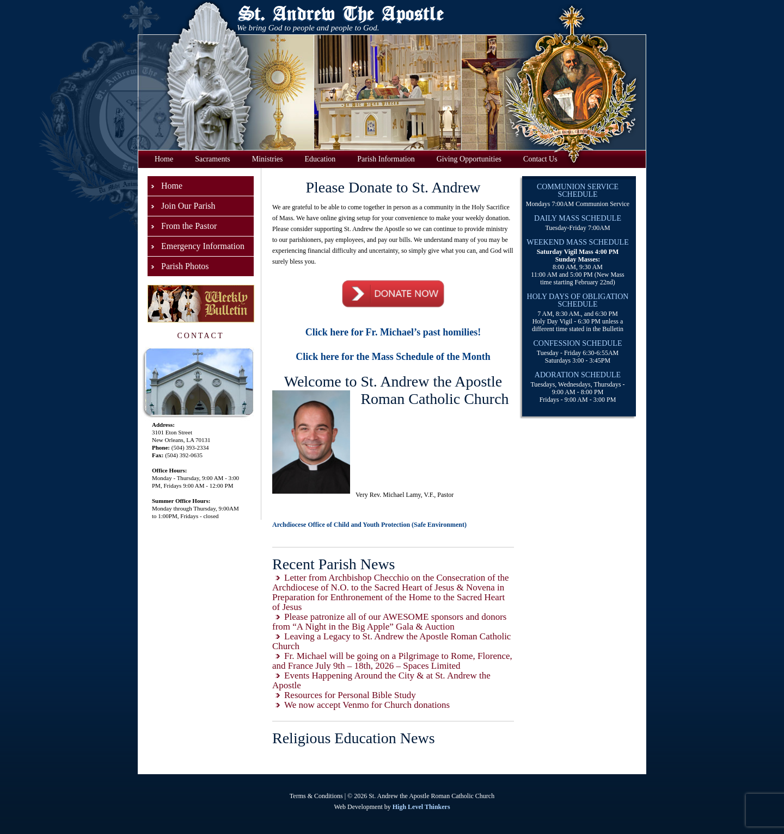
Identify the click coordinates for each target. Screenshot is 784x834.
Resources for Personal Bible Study (350, 695)
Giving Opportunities (469, 159)
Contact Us (540, 159)
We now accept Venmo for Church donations (367, 705)
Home (164, 159)
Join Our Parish (188, 205)
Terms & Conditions (316, 796)
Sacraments (212, 159)
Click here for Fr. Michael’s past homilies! (393, 332)
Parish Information (385, 159)
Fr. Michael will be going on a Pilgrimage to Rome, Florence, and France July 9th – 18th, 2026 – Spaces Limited (392, 661)
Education (320, 159)
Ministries (267, 159)
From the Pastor (189, 226)
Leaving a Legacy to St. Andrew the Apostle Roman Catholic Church (391, 641)
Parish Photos (185, 266)
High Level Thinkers (421, 807)
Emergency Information (202, 246)
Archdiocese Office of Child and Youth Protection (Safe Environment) (369, 524)
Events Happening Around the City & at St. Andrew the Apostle (381, 680)
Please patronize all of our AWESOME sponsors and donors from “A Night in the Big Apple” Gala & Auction (389, 622)
